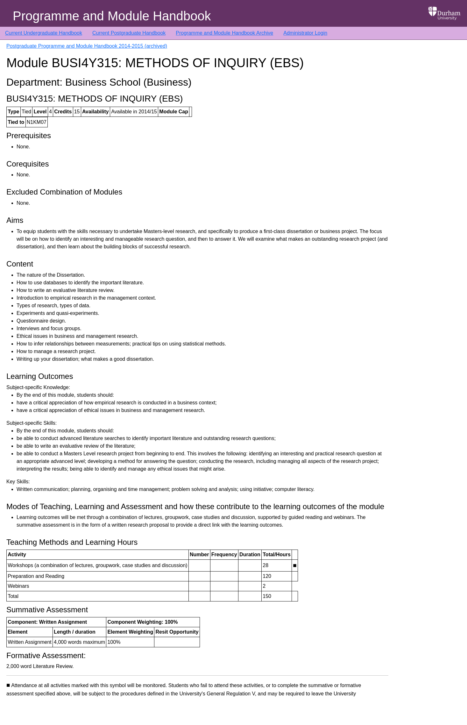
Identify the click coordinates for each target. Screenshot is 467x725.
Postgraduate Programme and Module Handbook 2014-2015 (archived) (86, 46)
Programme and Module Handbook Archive (224, 33)
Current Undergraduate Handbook (43, 33)
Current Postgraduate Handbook (129, 33)
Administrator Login (305, 33)
